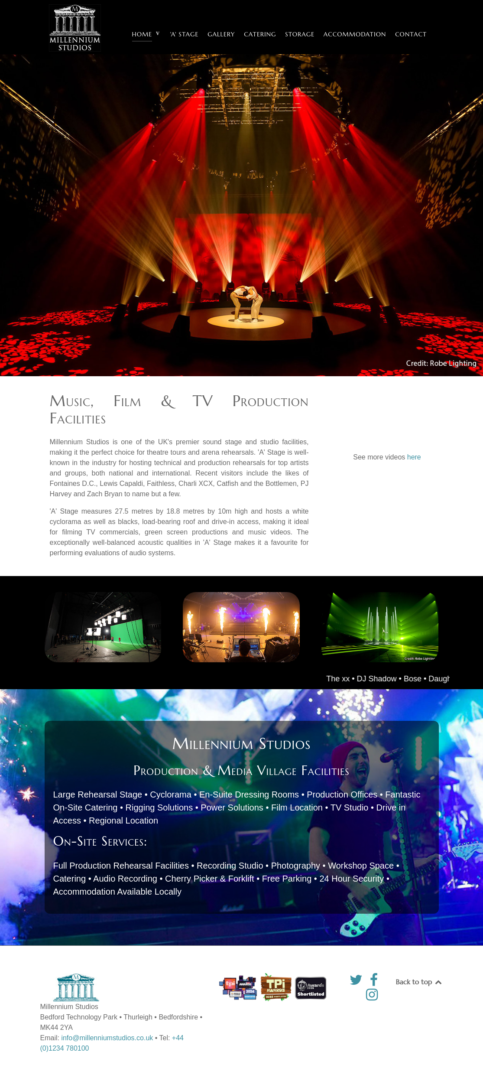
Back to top (419, 981)
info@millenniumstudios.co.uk (107, 1038)
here (414, 457)
